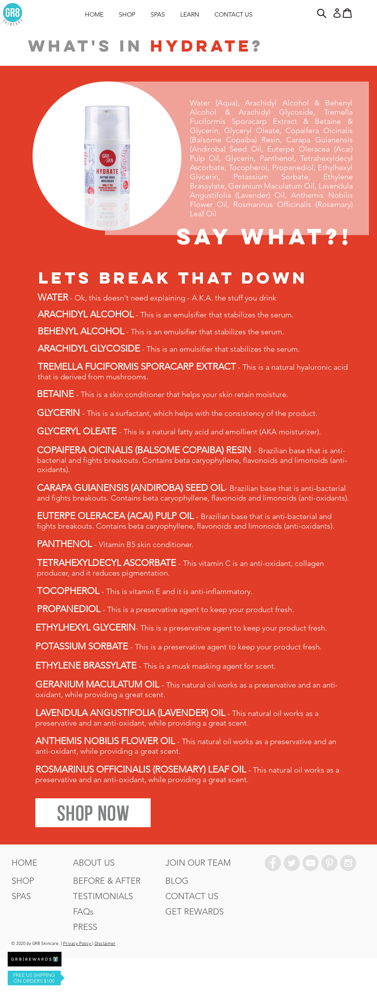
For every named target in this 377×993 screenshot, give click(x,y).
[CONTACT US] (192, 896)
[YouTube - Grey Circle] (310, 863)
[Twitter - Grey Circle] (292, 863)
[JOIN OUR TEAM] (198, 863)
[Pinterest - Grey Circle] (329, 863)
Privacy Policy (77, 943)
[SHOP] (23, 881)
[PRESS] (85, 927)
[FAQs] (83, 912)
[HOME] (24, 863)
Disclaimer (105, 943)
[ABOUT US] (94, 863)
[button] (321, 13)
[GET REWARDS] (194, 912)
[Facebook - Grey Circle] (273, 863)
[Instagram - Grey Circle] (348, 863)
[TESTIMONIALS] (103, 896)
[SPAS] (21, 896)
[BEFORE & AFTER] (107, 881)
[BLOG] (177, 881)
